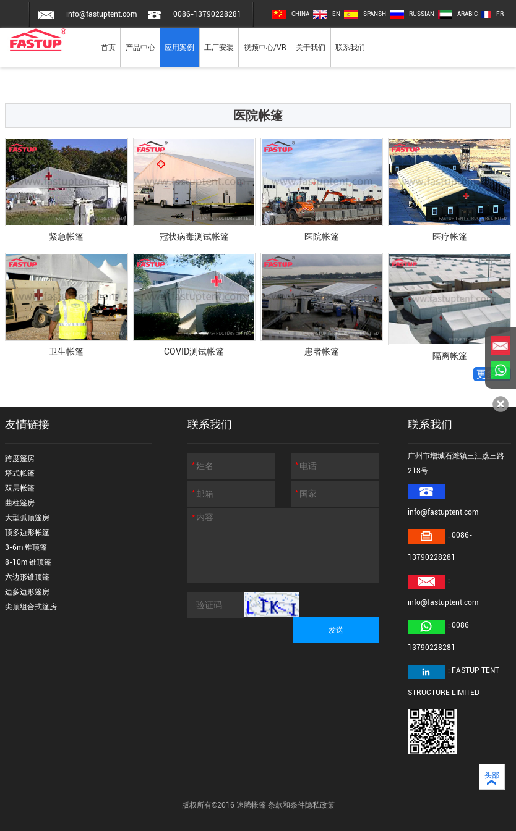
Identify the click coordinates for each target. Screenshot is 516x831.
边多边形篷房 (27, 592)
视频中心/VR (265, 47)
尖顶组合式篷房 (31, 606)
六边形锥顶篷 (27, 577)
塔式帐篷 (20, 473)
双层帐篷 (20, 488)
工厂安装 (219, 47)
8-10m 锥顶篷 (28, 562)
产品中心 (140, 47)
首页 (108, 47)
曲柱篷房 (20, 503)
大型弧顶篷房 (27, 517)
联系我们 (350, 47)
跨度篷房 (20, 458)
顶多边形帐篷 (27, 532)
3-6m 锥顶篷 (26, 547)
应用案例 (179, 47)
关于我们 (310, 47)
